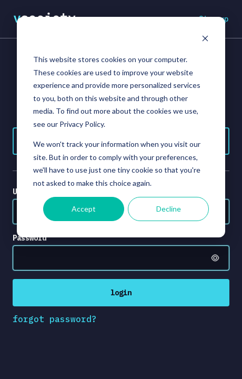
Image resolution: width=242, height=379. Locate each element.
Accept (84, 208)
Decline (168, 208)
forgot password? (55, 319)
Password (29, 238)
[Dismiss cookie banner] (205, 39)
